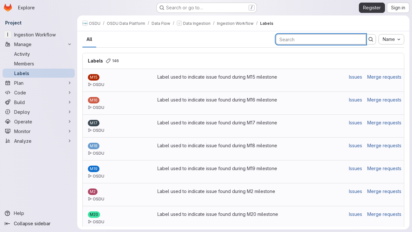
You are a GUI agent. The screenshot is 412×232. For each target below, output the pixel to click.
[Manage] (39, 44)
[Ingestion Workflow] (39, 34)
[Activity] (39, 53)
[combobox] (391, 39)
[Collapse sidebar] (39, 223)
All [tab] (89, 39)
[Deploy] (39, 111)
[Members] (39, 63)
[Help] (39, 213)
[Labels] (39, 73)
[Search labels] (321, 39)
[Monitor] (39, 131)
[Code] (39, 92)
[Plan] (39, 82)
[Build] (39, 102)
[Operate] (39, 121)
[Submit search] (371, 39)
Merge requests (384, 77)
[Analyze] (39, 140)
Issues (355, 77)
